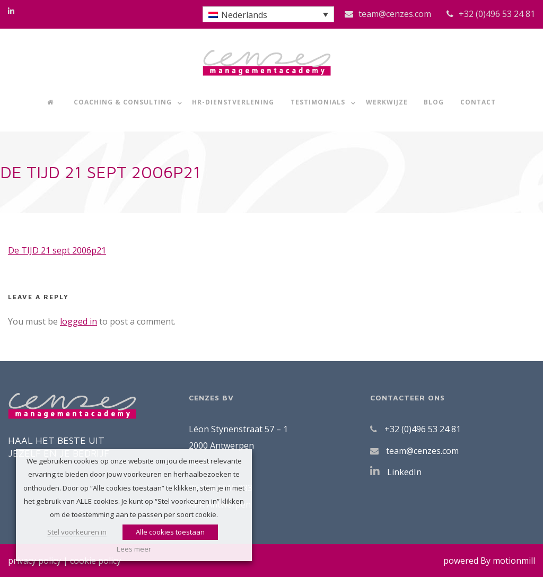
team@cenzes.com (394, 14)
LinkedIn (404, 472)
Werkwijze (387, 102)
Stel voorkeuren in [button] (77, 532)
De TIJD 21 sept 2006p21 (57, 250)
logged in (78, 321)
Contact (478, 102)
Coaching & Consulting (123, 102)
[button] (268, 14)
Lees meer (134, 549)
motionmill (514, 560)
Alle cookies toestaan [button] (170, 532)
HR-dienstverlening (233, 102)
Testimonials (318, 102)
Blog (434, 102)
